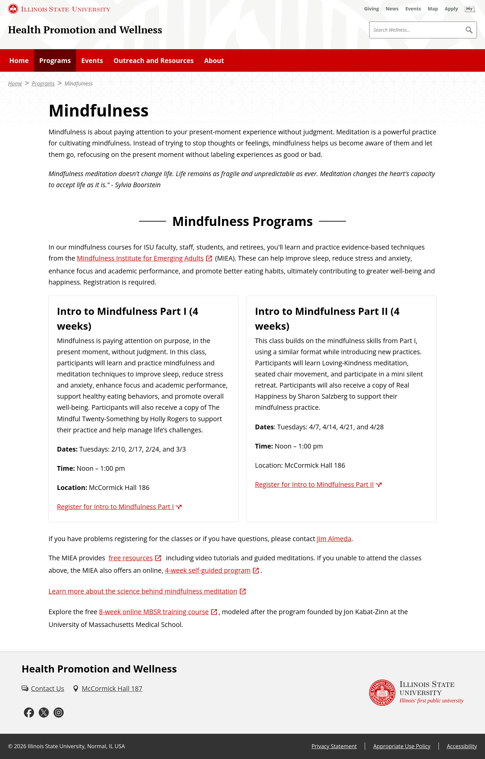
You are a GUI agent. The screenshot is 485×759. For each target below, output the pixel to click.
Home (19, 60)
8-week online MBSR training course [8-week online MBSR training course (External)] (154, 611)
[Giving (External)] (371, 8)
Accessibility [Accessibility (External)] (462, 746)
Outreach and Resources (154, 60)
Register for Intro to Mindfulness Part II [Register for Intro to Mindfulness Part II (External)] (314, 484)
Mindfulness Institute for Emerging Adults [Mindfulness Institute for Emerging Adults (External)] (140, 258)
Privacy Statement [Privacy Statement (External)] (334, 746)
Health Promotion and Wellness (85, 29)
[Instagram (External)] (58, 712)
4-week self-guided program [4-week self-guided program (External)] (208, 570)
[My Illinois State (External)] (470, 8)
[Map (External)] (433, 8)
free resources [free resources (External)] (131, 557)
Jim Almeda (334, 538)
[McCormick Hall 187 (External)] (107, 688)
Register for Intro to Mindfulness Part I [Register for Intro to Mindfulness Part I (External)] (115, 506)
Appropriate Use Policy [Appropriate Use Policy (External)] (401, 746)
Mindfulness (78, 83)
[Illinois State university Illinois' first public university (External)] (416, 693)
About (214, 60)
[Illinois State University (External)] (59, 8)
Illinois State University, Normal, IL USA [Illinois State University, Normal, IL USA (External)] (76, 746)
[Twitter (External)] (43, 712)
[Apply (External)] (451, 8)
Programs (55, 60)
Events (92, 60)
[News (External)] (392, 8)
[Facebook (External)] (29, 712)
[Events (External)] (413, 8)
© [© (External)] (10, 746)
